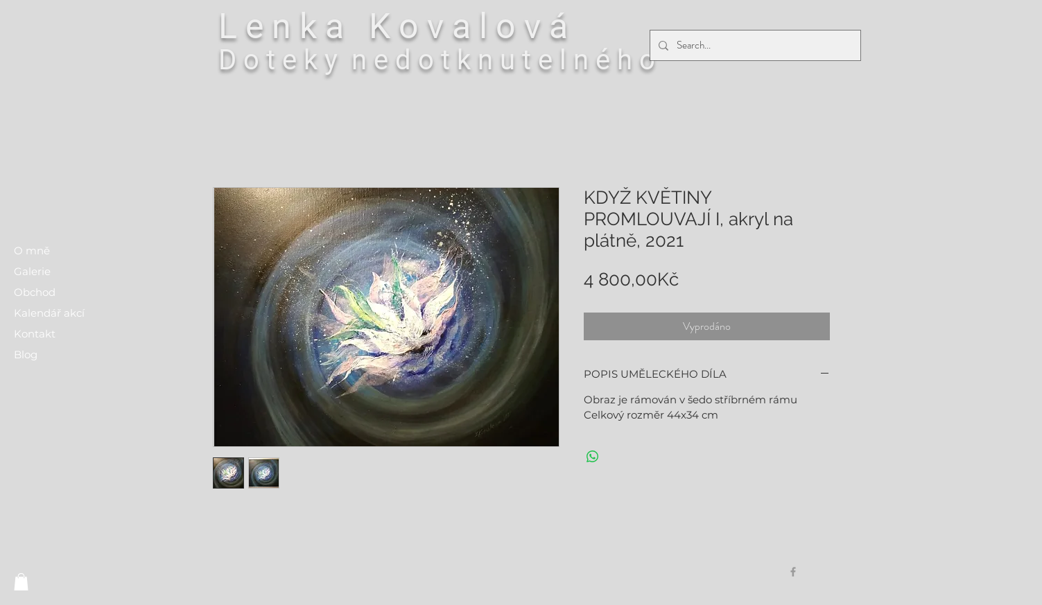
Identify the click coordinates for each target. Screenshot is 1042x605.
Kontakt (34, 333)
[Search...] (754, 45)
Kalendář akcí (49, 312)
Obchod (34, 292)
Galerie (32, 271)
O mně (32, 250)
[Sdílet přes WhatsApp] (592, 456)
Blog (25, 354)
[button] (21, 581)
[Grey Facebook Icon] (793, 571)
